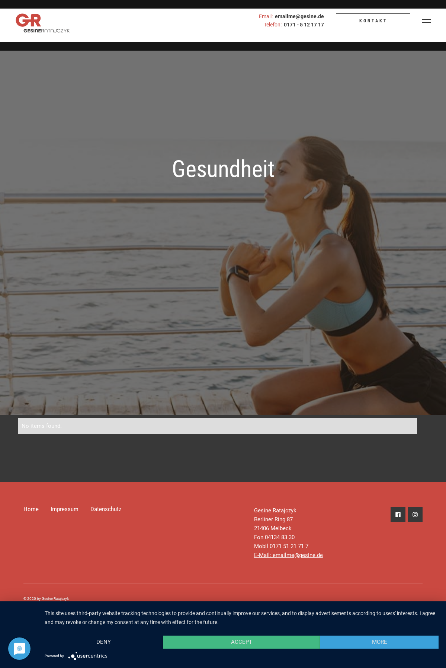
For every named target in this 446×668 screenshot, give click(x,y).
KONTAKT (373, 20)
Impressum (64, 509)
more (379, 642)
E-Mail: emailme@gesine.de (288, 555)
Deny (103, 642)
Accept (241, 642)
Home (31, 509)
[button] (426, 20)
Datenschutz (105, 509)
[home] (39, 21)
